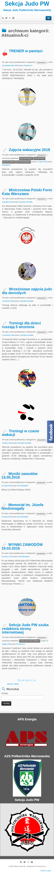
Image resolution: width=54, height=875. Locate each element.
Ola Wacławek (22, 486)
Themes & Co (41, 866)
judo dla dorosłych (26, 158)
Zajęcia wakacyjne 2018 (29, 150)
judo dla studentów (23, 162)
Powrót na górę (45, 871)
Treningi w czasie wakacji (20, 433)
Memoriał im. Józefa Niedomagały (22, 507)
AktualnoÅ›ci (41, 62)
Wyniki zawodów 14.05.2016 (19, 475)
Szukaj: (4, 693)
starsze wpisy (11, 684)
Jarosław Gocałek (25, 202)
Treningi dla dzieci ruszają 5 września (21, 325)
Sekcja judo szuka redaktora (29, 641)
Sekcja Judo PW (27, 3)
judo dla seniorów (9, 162)
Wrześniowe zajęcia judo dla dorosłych (27, 291)
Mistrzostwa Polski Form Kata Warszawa (27, 192)
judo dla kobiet (39, 158)
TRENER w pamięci (26, 51)
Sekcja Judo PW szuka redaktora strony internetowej (25, 628)
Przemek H (28, 66)
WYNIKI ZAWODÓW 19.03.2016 (22, 546)
